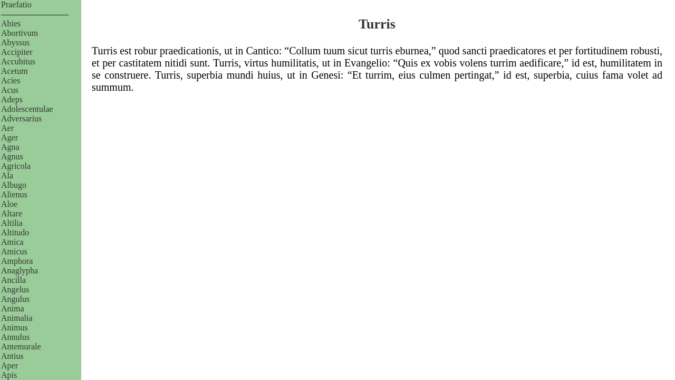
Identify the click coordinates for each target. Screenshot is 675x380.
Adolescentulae (27, 108)
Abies (11, 23)
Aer (7, 128)
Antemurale (21, 346)
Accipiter (17, 52)
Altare (11, 213)
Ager (9, 137)
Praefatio (16, 4)
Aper (9, 365)
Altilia (12, 222)
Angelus (15, 289)
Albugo (13, 184)
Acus (9, 90)
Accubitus (18, 61)
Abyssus (15, 42)
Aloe (9, 204)
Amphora (17, 260)
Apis (9, 374)
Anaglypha (19, 270)
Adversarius (21, 118)
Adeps (12, 99)
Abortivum (19, 32)
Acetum (14, 70)
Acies (10, 80)
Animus (14, 327)
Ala (7, 175)
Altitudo (15, 232)
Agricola (16, 166)
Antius (12, 356)
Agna (10, 146)
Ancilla (13, 280)
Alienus (14, 194)
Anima (12, 308)
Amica (12, 242)
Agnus (12, 156)
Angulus (15, 298)
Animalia (17, 318)
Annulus (15, 336)
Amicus (14, 251)
